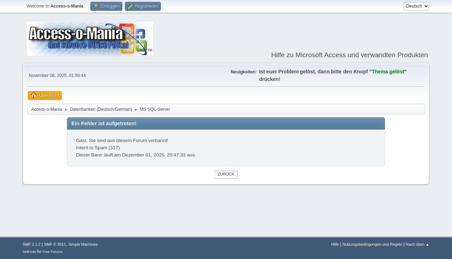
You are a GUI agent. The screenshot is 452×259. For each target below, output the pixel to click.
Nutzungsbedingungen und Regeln (372, 244)
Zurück (226, 174)
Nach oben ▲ (417, 244)
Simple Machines (83, 244)
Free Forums (52, 252)
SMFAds (29, 252)
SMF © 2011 (55, 244)
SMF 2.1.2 (32, 244)
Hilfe (335, 244)
